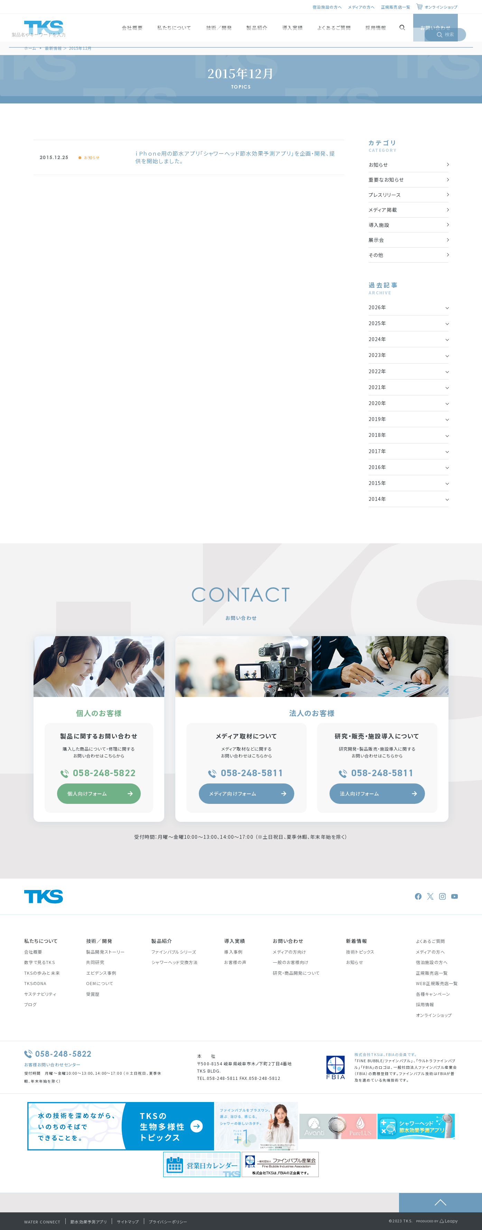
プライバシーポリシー (168, 1222)
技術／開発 (219, 27)
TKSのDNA (35, 983)
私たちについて (174, 27)
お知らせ (92, 157)
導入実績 (292, 27)
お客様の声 (235, 962)
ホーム (30, 48)
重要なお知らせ (386, 179)
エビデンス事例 (101, 973)
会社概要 (132, 27)
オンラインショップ (441, 7)
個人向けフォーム (100, 793)
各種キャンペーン (433, 994)
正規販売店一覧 (395, 7)
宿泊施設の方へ (327, 7)
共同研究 (95, 962)
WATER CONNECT (42, 1222)
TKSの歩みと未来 (42, 973)
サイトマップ (128, 1222)
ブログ (30, 1004)
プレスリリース (385, 194)
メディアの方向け (289, 952)
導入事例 (233, 952)
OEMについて (99, 983)
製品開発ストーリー (105, 952)
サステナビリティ (40, 994)
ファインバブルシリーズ (173, 952)
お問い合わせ (435, 27)
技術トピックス (360, 952)
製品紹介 (257, 27)
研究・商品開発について (296, 973)
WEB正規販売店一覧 (437, 983)
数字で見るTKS (39, 962)
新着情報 (356, 940)
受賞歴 (93, 994)
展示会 (376, 239)
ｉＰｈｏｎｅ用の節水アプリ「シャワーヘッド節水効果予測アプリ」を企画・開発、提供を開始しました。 (235, 157)
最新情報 (53, 48)
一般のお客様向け (291, 962)
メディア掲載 (383, 209)
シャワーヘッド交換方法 (174, 962)
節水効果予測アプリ (89, 1222)
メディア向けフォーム (247, 793)
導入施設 (379, 224)
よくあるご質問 (334, 27)
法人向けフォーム (378, 793)
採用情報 (375, 27)
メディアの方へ (361, 7)
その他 (376, 254)
